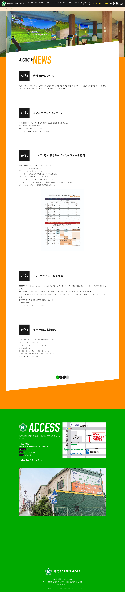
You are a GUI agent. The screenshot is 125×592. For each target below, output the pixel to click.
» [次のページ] (67, 377)
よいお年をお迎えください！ (49, 112)
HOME (5, 9)
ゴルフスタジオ (33, 3)
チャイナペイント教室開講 (48, 275)
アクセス (83, 3)
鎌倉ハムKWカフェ (45, 3)
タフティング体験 (74, 3)
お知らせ (89, 3)
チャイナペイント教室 (59, 3)
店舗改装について (43, 75)
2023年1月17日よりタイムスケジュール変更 (59, 155)
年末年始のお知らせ (45, 329)
